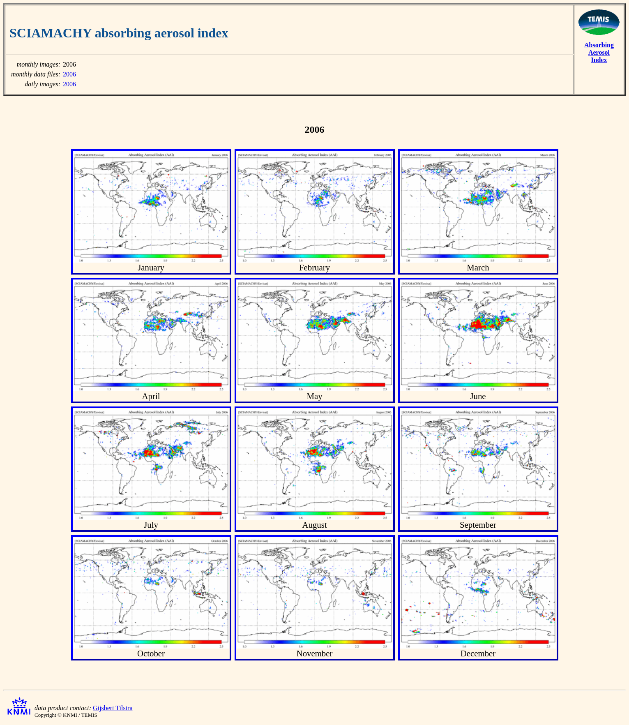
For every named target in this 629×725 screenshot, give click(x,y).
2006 (69, 74)
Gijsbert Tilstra (112, 707)
